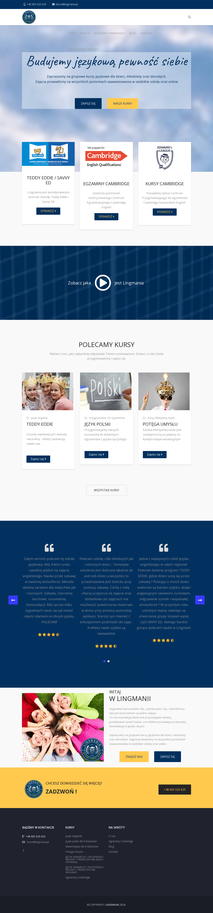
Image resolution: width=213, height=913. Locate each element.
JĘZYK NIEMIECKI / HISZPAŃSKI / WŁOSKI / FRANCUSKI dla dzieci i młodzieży (84, 859)
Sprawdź (48, 211)
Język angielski (73, 836)
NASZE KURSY (122, 103)
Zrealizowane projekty (84, 49)
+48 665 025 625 (36, 4)
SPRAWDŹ (106, 217)
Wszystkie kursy (106, 490)
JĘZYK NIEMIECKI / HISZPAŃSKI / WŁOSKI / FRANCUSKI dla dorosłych (84, 869)
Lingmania (112, 904)
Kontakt (147, 33)
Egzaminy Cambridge (108, 33)
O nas (71, 33)
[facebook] (23, 850)
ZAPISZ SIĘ (88, 103)
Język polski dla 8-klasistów (81, 841)
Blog (132, 33)
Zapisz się (38, 459)
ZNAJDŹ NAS (134, 757)
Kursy (84, 33)
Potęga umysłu (74, 851)
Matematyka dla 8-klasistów (81, 846)
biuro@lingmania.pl (67, 4)
